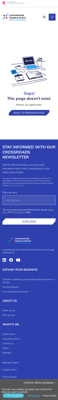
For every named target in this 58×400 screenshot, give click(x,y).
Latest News (8, 334)
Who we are (8, 315)
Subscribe (29, 221)
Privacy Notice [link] (49, 395)
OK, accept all (13, 395)
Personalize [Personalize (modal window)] (33, 395)
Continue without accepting (40, 382)
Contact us (7, 343)
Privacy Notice (18, 185)
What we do (8, 310)
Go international (10, 287)
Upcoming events (11, 338)
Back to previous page (29, 112)
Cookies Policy (9, 369)
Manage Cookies (10, 362)
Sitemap (6, 352)
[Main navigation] (52, 17)
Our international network (15, 291)
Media (5, 348)
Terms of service (19, 212)
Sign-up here (9, 192)
